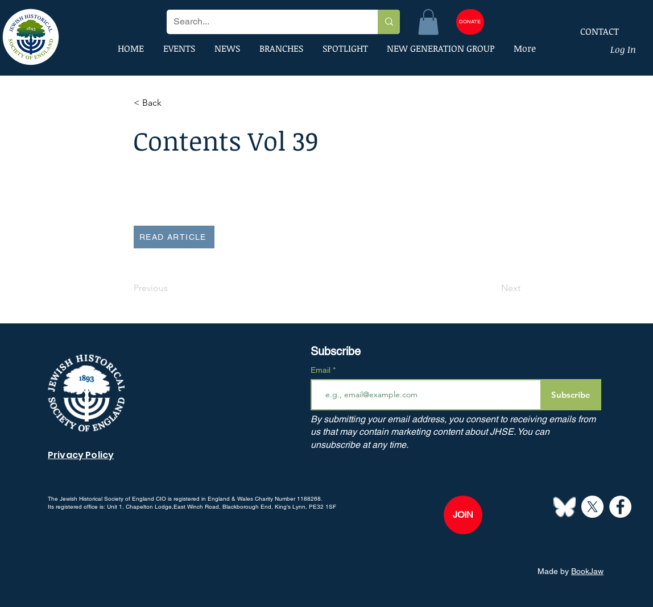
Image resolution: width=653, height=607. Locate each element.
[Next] (492, 288)
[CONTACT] (592, 31)
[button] (428, 22)
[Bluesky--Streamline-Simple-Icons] (564, 507)
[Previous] (171, 288)
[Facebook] (620, 507)
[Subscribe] (570, 394)
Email (322, 370)
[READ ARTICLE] (174, 237)
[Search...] (263, 22)
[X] (592, 507)
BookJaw (587, 571)
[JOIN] (463, 515)
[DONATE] (470, 22)
